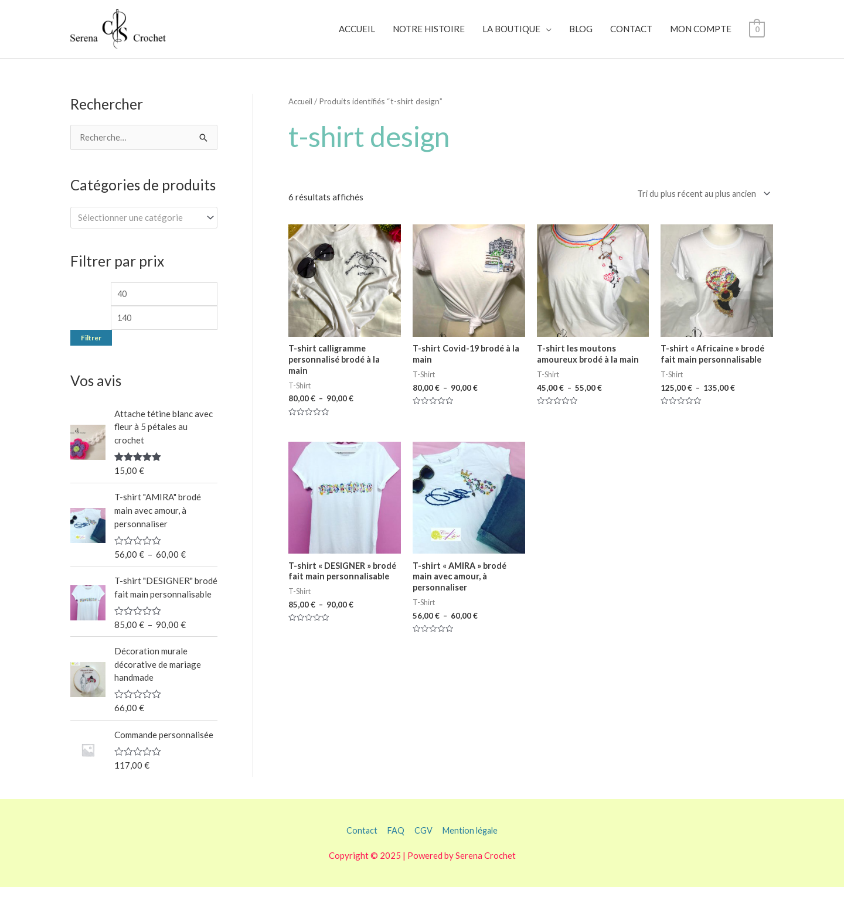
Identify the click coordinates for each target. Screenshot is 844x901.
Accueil (301, 112)
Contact (359, 844)
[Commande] (699, 204)
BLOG (581, 34)
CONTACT (631, 34)
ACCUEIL (357, 34)
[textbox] (138, 228)
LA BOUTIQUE (511, 34)
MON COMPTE (700, 34)
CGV (422, 844)
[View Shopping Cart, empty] (757, 34)
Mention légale (471, 844)
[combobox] (143, 229)
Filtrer (91, 351)
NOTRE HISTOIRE (429, 34)
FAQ (394, 844)
